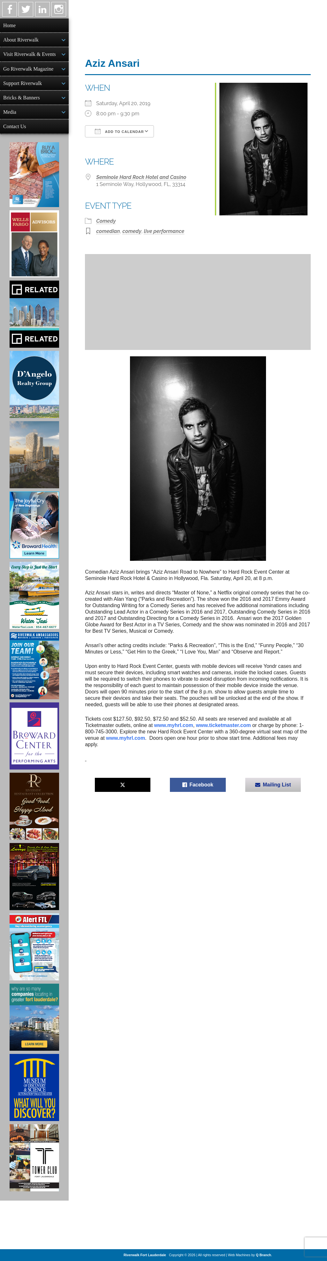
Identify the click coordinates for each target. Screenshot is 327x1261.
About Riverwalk (21, 40)
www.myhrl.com (173, 725)
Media (9, 112)
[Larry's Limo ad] (34, 876)
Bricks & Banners (21, 97)
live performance (164, 231)
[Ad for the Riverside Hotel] (34, 806)
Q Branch (263, 1255)
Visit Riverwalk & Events (29, 54)
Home (9, 25)
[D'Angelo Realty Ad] (34, 384)
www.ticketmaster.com (223, 725)
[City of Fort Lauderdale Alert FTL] (34, 947)
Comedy (106, 221)
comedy (131, 231)
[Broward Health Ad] (34, 525)
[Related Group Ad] (34, 314)
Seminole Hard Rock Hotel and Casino (141, 177)
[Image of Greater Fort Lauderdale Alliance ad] (34, 1017)
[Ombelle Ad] (34, 455)
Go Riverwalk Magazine (28, 69)
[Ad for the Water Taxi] (34, 595)
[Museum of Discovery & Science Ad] (34, 1087)
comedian (108, 231)
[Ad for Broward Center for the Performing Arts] (34, 736)
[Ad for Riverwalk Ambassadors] (34, 665)
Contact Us (14, 126)
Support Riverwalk (22, 83)
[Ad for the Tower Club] (34, 1158)
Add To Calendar (119, 131)
